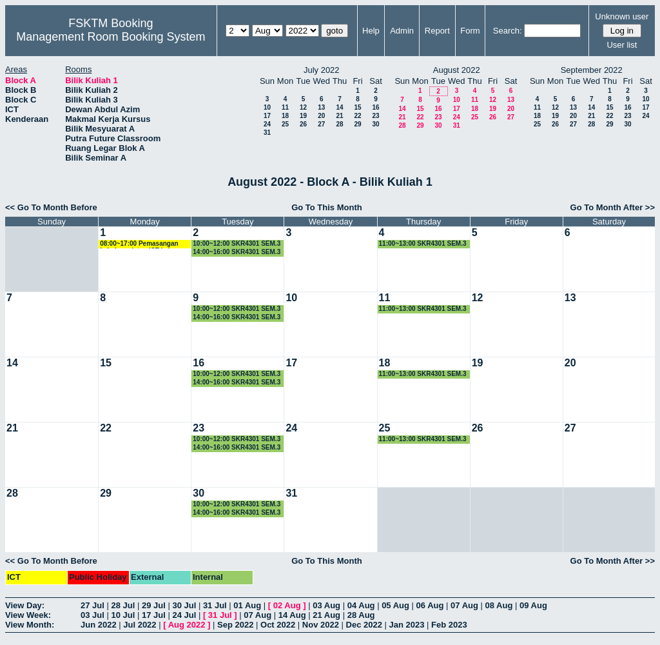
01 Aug (247, 605)
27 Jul (92, 605)
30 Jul (184, 605)
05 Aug (395, 605)
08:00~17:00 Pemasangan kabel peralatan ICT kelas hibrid (139, 244)
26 (303, 124)
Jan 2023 (407, 625)
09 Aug (533, 605)
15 (357, 107)
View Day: (24, 605)
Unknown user (621, 16)
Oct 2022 (277, 625)
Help (371, 30)
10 (267, 107)
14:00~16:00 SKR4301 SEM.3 (236, 251)
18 (285, 115)
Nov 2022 (320, 625)
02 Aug (287, 605)
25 (285, 124)
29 (357, 124)
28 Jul (123, 605)
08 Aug (499, 605)
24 (267, 124)
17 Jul (154, 615)
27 (321, 124)
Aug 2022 (187, 625)
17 (267, 115)
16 (375, 107)
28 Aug (361, 615)
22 (357, 115)
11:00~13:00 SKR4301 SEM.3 (423, 243)
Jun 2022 (99, 625)
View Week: (28, 615)
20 (321, 115)
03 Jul (92, 615)
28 (339, 124)
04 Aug (361, 605)
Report (437, 30)
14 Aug (292, 615)
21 (339, 115)
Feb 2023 (449, 625)
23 (375, 115)
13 (321, 107)
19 (303, 115)
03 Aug (326, 605)
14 (339, 107)
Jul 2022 (139, 625)
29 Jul (154, 605)
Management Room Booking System (110, 36)
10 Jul (123, 615)
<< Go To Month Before (51, 207)
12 (303, 107)
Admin (402, 30)
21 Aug (326, 615)
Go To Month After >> (612, 207)
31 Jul (215, 605)
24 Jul (184, 615)
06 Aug (430, 605)
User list (622, 45)
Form (470, 30)
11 (285, 107)
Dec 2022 (364, 625)
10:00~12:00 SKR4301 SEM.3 (236, 243)
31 (267, 132)
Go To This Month (326, 207)
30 (375, 124)
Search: (507, 30)
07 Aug (464, 605)
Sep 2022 (235, 625)
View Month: (29, 625)
